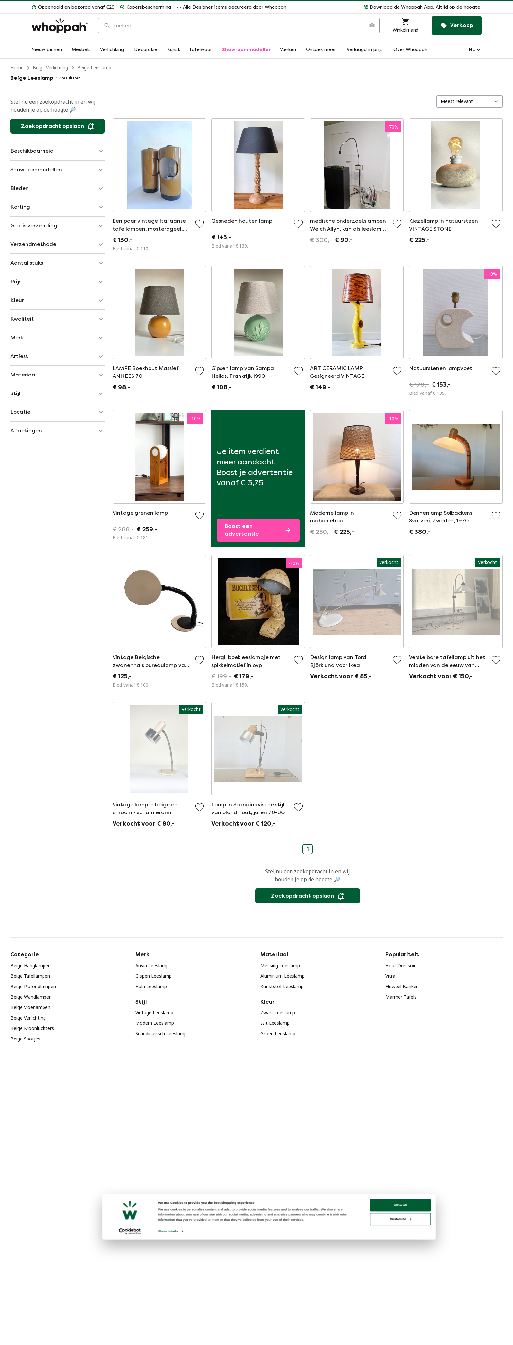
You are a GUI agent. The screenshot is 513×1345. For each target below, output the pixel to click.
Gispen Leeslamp (153, 976)
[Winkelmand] (405, 25)
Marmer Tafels (400, 997)
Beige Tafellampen (30, 976)
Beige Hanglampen (30, 965)
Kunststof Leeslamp (282, 986)
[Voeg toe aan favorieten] (199, 223)
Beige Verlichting (50, 67)
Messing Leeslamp (280, 965)
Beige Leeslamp (94, 67)
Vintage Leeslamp (154, 1012)
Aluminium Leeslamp (282, 976)
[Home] (59, 25)
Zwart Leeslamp (277, 1012)
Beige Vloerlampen (30, 1007)
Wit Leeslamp (275, 1023)
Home (17, 67)
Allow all (397, 1322)
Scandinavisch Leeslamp (161, 1033)
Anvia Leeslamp (152, 965)
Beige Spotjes (25, 1039)
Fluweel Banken (402, 986)
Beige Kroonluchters (32, 1028)
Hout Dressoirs (401, 965)
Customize (398, 1336)
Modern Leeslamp (154, 1023)
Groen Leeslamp (277, 1033)
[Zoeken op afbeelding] (371, 25)
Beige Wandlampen (31, 997)
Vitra (390, 976)
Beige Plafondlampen (33, 986)
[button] (387, 7)
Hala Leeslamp (151, 986)
